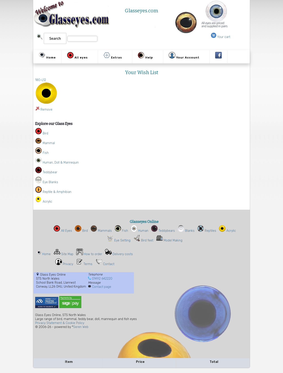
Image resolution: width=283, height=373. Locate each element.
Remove (46, 109)
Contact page (101, 287)
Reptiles (206, 231)
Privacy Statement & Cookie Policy (59, 323)
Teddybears (163, 231)
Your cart (220, 37)
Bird (81, 231)
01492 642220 (102, 279)
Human (139, 231)
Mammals (101, 231)
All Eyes (63, 231)
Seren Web (80, 327)
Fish (121, 231)
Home (46, 254)
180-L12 (40, 80)
